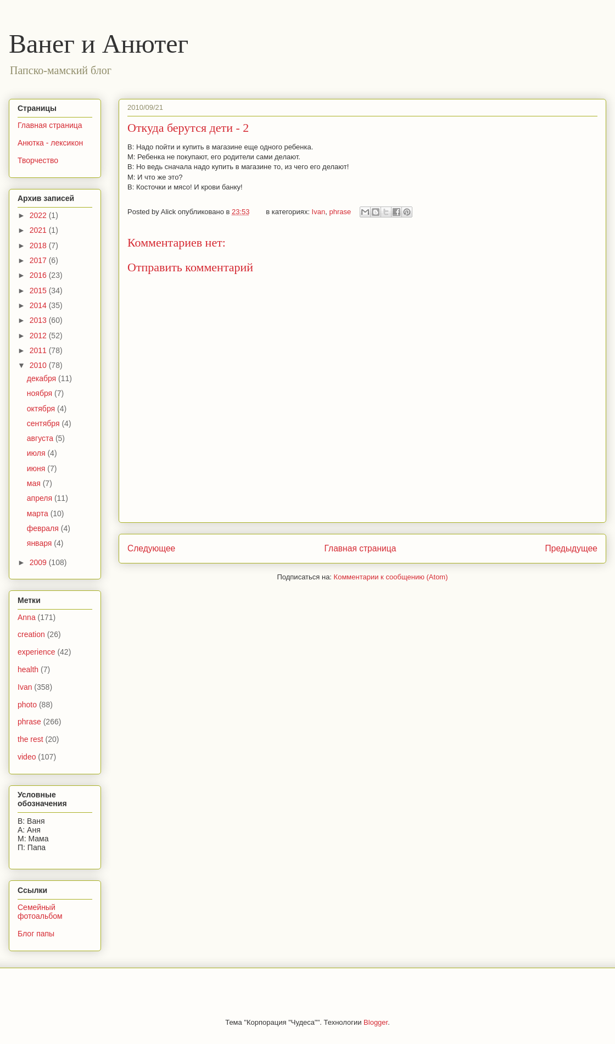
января (40, 543)
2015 (39, 290)
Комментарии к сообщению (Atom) (391, 577)
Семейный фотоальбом (40, 912)
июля (37, 453)
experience (36, 651)
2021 (39, 230)
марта (39, 513)
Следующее (151, 548)
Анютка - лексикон (50, 142)
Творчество (38, 160)
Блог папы (36, 933)
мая (35, 483)
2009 (39, 562)
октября (42, 408)
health (28, 669)
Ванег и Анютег (98, 43)
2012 (39, 335)
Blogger (376, 1022)
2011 (39, 350)
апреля (40, 498)
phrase (340, 212)
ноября (40, 393)
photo (27, 704)
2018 (39, 245)
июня (37, 468)
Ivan (319, 212)
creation (31, 634)
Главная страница (360, 548)
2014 (39, 305)
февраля (44, 528)
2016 (39, 275)
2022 (39, 215)
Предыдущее (571, 548)
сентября (44, 423)
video (27, 756)
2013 (39, 320)
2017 (39, 260)
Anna (27, 617)
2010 (39, 365)
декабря (42, 378)
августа (41, 438)
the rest (30, 739)
